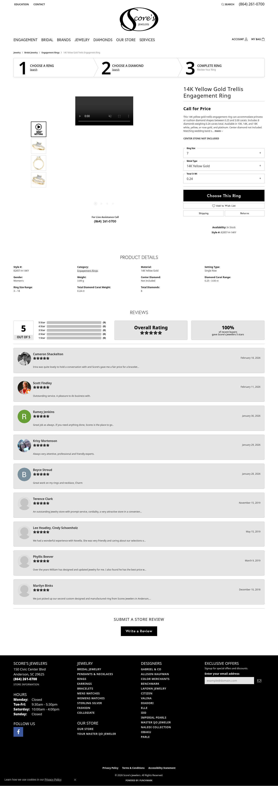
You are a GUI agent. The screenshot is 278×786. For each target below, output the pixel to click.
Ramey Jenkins (43, 412)
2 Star (42, 334)
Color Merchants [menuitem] (155, 679)
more (219, 131)
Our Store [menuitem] (85, 729)
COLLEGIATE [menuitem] (86, 712)
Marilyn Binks (43, 586)
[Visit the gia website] (148, 755)
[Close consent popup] (75, 780)
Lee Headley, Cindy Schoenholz (55, 528)
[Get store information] (26, 684)
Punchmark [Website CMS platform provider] (146, 780)
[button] (21, 4)
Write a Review (139, 631)
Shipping (204, 213)
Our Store (126, 39)
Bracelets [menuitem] (85, 688)
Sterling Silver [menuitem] (89, 703)
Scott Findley (42, 383)
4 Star (42, 326)
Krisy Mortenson (45, 441)
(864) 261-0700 (105, 221)
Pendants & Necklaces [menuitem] (95, 674)
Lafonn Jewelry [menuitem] (153, 688)
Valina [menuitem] (146, 698)
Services (147, 39)
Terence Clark (43, 499)
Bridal (47, 39)
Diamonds (102, 39)
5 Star (42, 322)
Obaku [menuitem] (146, 732)
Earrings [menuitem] (84, 684)
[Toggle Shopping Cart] (257, 39)
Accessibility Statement (161, 768)
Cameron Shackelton (48, 354)
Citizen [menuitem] (147, 693)
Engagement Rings (50, 52)
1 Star (42, 338)
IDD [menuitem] (143, 712)
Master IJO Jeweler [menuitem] (156, 722)
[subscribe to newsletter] (259, 680)
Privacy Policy (110, 768)
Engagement (25, 39)
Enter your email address (222, 673)
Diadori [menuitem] (147, 703)
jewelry (17, 52)
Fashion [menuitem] (83, 708)
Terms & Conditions (133, 768)
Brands (64, 39)
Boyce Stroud (42, 470)
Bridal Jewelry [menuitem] (89, 669)
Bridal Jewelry (31, 52)
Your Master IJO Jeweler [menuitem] (96, 734)
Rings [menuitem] (81, 679)
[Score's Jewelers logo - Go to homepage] (139, 19)
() (104, 322)
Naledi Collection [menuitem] (156, 727)
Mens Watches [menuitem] (88, 693)
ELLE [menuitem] (144, 708)
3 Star (42, 330)
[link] (39, 4)
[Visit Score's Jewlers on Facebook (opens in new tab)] (18, 732)
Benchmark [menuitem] (150, 684)
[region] (104, 154)
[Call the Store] (25, 679)
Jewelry (82, 39)
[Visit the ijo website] (129, 755)
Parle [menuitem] (145, 737)
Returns (244, 213)
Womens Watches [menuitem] (91, 698)
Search (33, 69)
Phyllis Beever (43, 557)
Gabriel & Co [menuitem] (151, 669)
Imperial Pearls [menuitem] (153, 717)
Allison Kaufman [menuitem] (155, 674)
